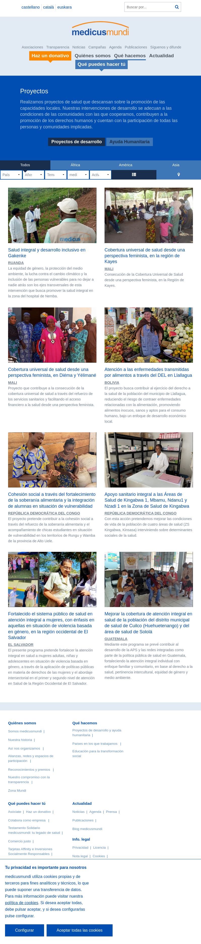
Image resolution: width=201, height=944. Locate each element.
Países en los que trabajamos (94, 744)
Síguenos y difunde (165, 47)
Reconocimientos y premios (29, 769)
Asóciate (14, 812)
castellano (30, 7)
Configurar (24, 930)
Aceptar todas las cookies (80, 930)
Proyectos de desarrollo (76, 141)
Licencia (99, 847)
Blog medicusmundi (87, 829)
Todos (25, 165)
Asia (175, 165)
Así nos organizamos (24, 748)
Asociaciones (32, 47)
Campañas (97, 47)
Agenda (115, 47)
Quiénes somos (93, 55)
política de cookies (21, 903)
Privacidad (80, 847)
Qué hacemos (130, 55)
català (48, 7)
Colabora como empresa (27, 820)
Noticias (78, 47)
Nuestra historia (20, 740)
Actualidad (161, 55)
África (75, 165)
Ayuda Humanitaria (129, 141)
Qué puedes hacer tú (26, 803)
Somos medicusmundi (25, 731)
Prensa (111, 812)
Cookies (99, 856)
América (125, 165)
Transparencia (57, 47)
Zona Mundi (17, 790)
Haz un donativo (38, 812)
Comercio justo (19, 841)
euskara (64, 7)
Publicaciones (136, 47)
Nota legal (80, 856)
